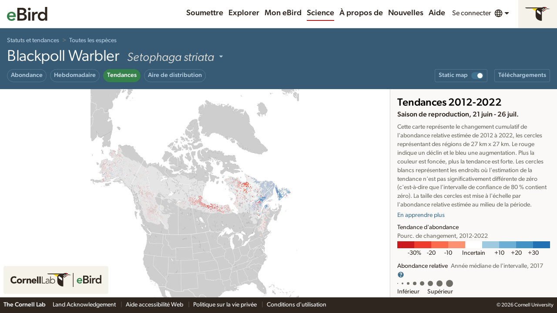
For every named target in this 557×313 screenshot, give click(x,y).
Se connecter (471, 13)
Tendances (122, 75)
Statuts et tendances (33, 40)
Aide (437, 13)
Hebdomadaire (75, 75)
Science (320, 13)
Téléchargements (522, 75)
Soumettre (204, 13)
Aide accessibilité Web (155, 305)
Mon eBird (283, 13)
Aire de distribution (175, 75)
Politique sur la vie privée (225, 305)
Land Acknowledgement (85, 305)
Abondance (27, 75)
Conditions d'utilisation (296, 305)
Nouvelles (405, 13)
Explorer (243, 13)
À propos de (361, 13)
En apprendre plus (421, 215)
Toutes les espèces (93, 40)
